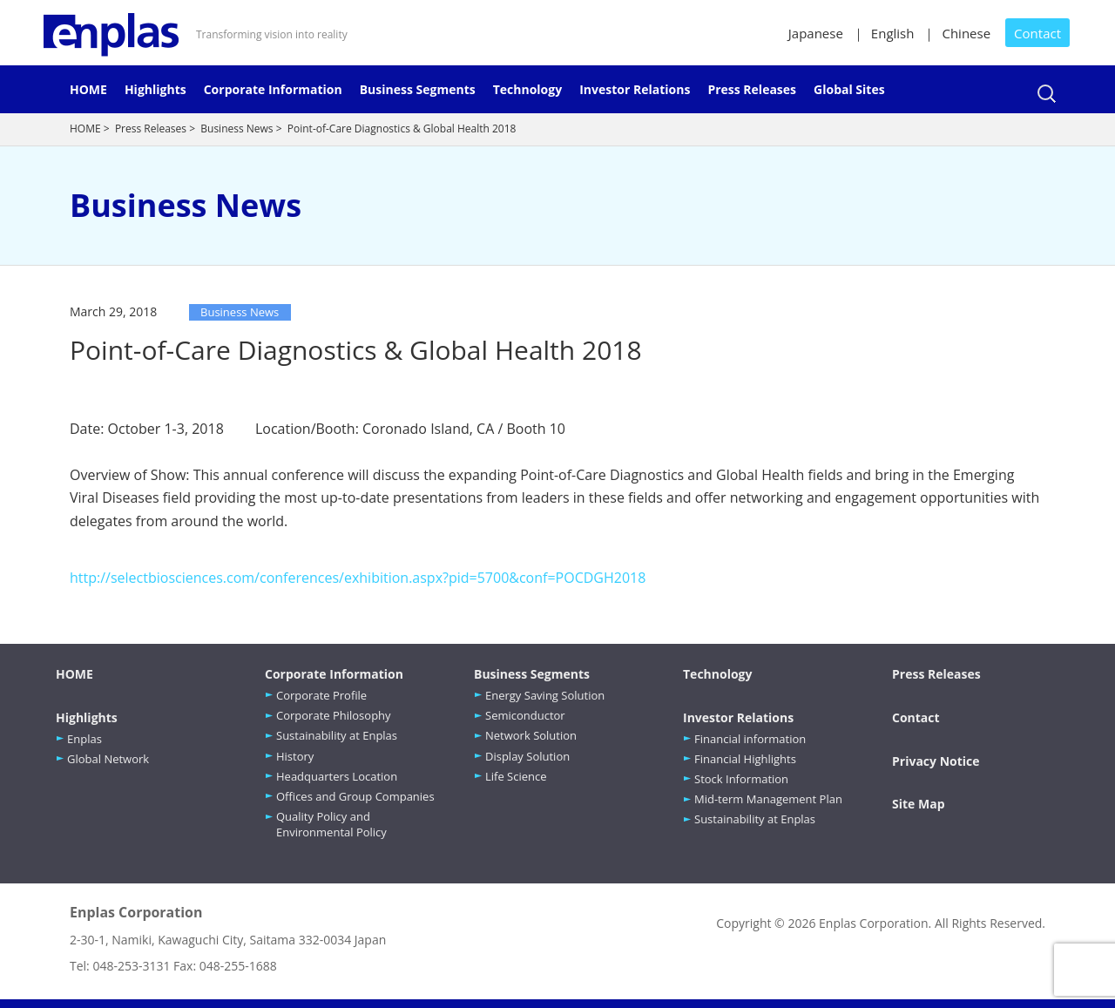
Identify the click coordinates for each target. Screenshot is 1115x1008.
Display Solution (527, 756)
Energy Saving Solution (545, 695)
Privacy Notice (936, 761)
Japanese (815, 33)
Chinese (966, 33)
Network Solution (531, 735)
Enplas (84, 739)
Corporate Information (273, 89)
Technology (527, 89)
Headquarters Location (336, 776)
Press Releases (751, 89)
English (893, 33)
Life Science (516, 776)
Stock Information (741, 779)
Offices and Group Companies (355, 796)
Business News (236, 128)
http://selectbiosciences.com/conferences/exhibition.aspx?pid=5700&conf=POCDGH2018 (357, 577)
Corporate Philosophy (333, 715)
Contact (1037, 33)
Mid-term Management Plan (768, 799)
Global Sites (849, 89)
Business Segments (418, 89)
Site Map (918, 803)
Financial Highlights (745, 759)
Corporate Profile (321, 695)
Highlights (155, 89)
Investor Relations (634, 89)
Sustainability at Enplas (336, 735)
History (295, 756)
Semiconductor (525, 715)
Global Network (108, 759)
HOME (88, 89)
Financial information (750, 739)
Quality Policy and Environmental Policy (331, 824)
